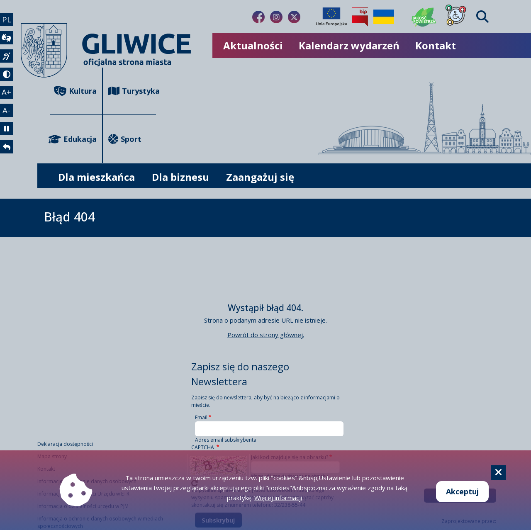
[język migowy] (7, 60)
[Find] (482, 17)
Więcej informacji (278, 498)
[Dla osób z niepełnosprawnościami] (455, 17)
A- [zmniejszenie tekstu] (7, 120)
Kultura (75, 91)
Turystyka (132, 91)
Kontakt (435, 45)
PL (7, 20)
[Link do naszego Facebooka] (258, 17)
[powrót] (7, 160)
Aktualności (253, 45)
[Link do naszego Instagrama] (276, 17)
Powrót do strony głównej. (265, 335)
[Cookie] (498, 472)
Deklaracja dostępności (65, 443)
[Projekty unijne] (331, 17)
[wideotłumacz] (7, 40)
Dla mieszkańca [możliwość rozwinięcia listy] (96, 177)
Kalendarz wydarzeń (349, 45)
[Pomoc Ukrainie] (383, 17)
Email (201, 417)
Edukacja (73, 139)
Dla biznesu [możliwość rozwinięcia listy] (180, 177)
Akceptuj (462, 491)
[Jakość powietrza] (424, 17)
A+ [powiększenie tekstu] (7, 100)
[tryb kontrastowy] (7, 80)
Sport (124, 139)
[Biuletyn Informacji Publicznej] (360, 17)
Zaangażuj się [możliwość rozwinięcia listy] (260, 177)
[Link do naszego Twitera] (294, 17)
